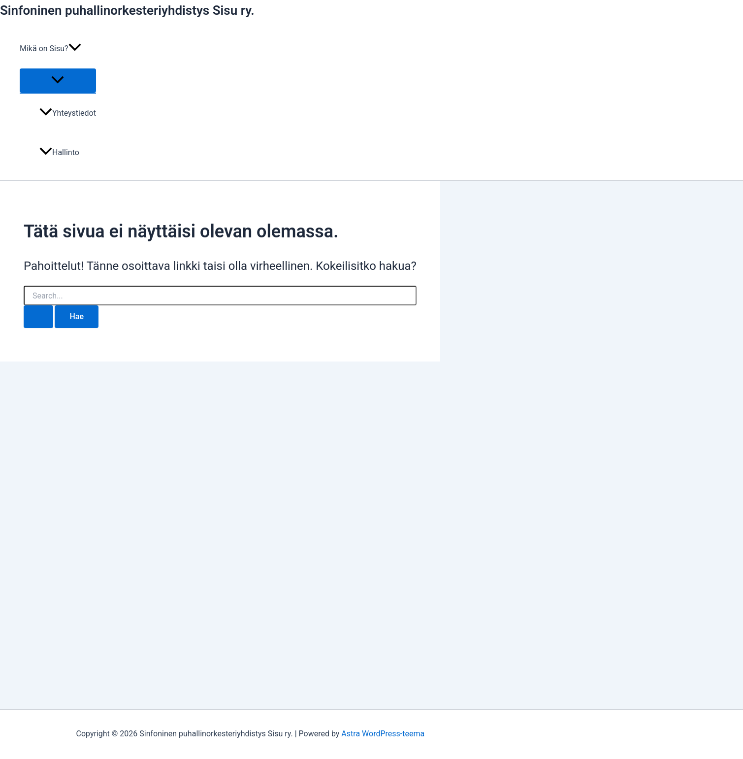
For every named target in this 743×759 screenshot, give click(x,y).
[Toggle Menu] (58, 80)
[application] (74, 48)
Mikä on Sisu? (50, 48)
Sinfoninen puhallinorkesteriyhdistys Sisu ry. (127, 10)
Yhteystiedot (67, 113)
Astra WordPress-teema (382, 733)
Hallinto (59, 152)
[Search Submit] (38, 316)
